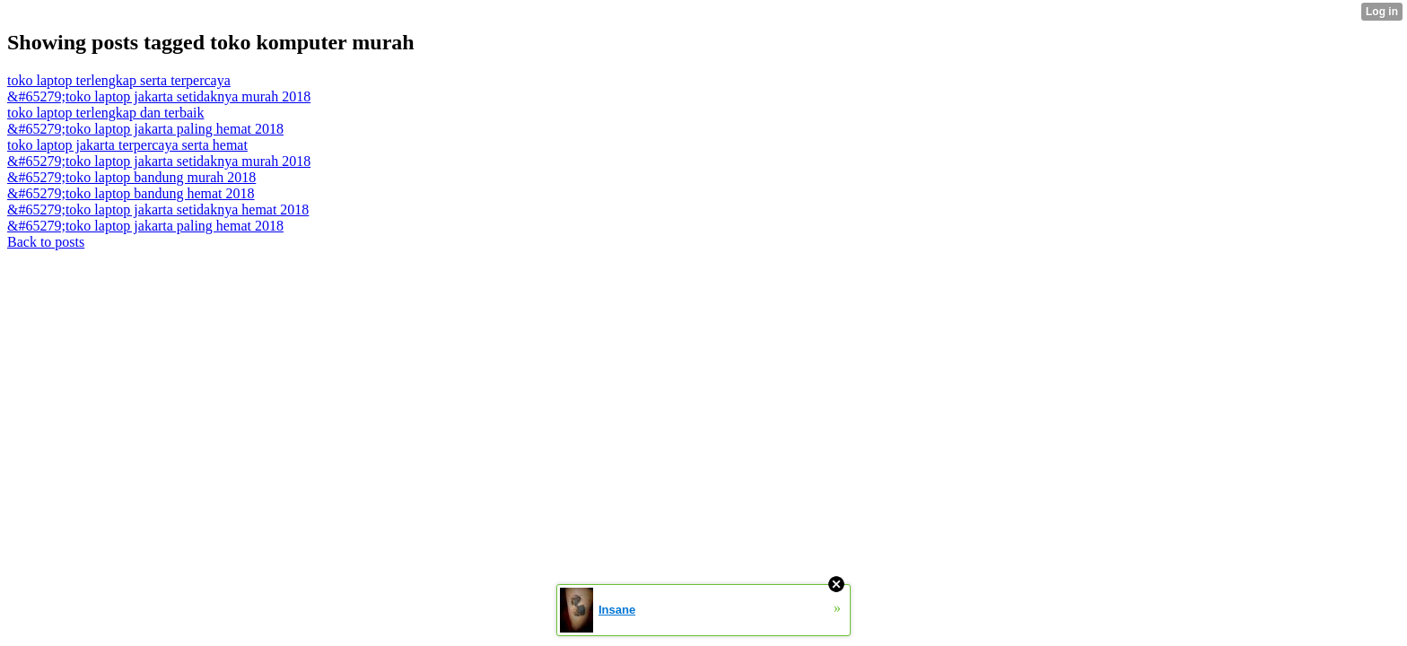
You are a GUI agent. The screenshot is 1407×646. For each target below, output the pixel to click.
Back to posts (45, 241)
